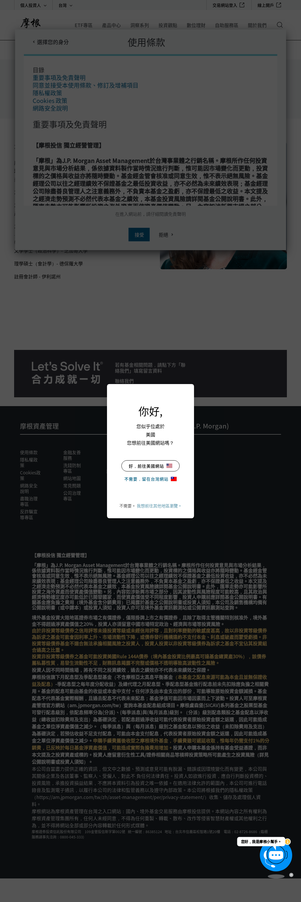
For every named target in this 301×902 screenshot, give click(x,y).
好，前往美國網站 (150, 466)
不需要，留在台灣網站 (150, 479)
